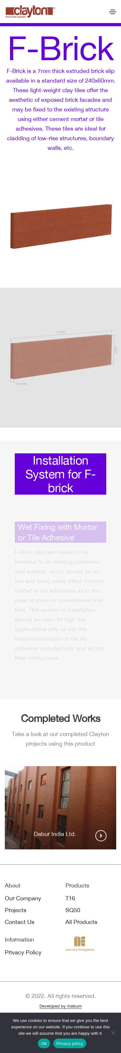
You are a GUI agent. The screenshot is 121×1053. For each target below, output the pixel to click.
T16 (70, 898)
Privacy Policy (23, 952)
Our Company (23, 898)
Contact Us (19, 922)
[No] (113, 1033)
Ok (44, 1043)
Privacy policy (69, 1043)
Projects (15, 910)
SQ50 (72, 910)
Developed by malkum (60, 1006)
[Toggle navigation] (112, 12)
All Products (81, 922)
